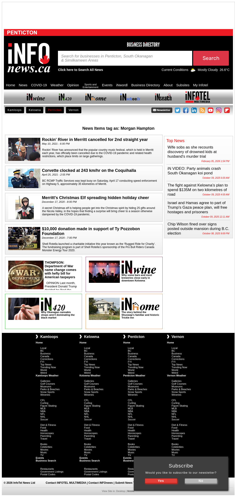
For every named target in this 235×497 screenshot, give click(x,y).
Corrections (46, 359)
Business (45, 353)
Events (107, 85)
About (168, 85)
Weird (43, 372)
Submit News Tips (127, 482)
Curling (44, 403)
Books (43, 444)
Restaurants (47, 468)
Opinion (73, 85)
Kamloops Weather (47, 375)
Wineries (45, 394)
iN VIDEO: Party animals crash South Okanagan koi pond (194, 170)
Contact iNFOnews (100, 482)
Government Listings (51, 471)
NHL (42, 416)
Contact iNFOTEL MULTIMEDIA (66, 482)
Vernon (73, 110)
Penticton (54, 110)
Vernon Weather (176, 375)
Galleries (45, 381)
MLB (43, 408)
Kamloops (15, 110)
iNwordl (122, 85)
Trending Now (48, 367)
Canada (44, 356)
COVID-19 (39, 85)
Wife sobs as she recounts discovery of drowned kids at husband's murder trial (192, 152)
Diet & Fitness (48, 425)
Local (43, 348)
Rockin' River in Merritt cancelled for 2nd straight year (95, 139)
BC (42, 350)
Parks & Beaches (50, 389)
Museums (45, 386)
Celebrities (46, 447)
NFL (42, 414)
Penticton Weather (134, 375)
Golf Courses (47, 383)
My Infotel (200, 85)
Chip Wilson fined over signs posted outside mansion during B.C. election (198, 228)
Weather (57, 85)
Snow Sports (47, 392)
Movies (44, 449)
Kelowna (35, 110)
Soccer (44, 419)
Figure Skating (48, 405)
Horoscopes (47, 433)
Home (10, 85)
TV (42, 455)
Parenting (45, 436)
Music (43, 452)
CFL (42, 400)
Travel (43, 438)
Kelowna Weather (90, 375)
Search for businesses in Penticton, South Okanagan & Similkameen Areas (107, 58)
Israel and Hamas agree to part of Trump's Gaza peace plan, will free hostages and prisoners (197, 207)
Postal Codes (47, 474)
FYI (42, 361)
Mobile (130, 491)
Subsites (182, 85)
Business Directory (145, 85)
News (23, 85)
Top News (45, 364)
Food (43, 427)
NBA (43, 411)
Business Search (46, 460)
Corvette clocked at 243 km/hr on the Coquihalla (89, 170)
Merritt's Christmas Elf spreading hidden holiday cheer (95, 197)
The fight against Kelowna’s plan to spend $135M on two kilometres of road (198, 190)
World (43, 370)
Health (44, 430)
